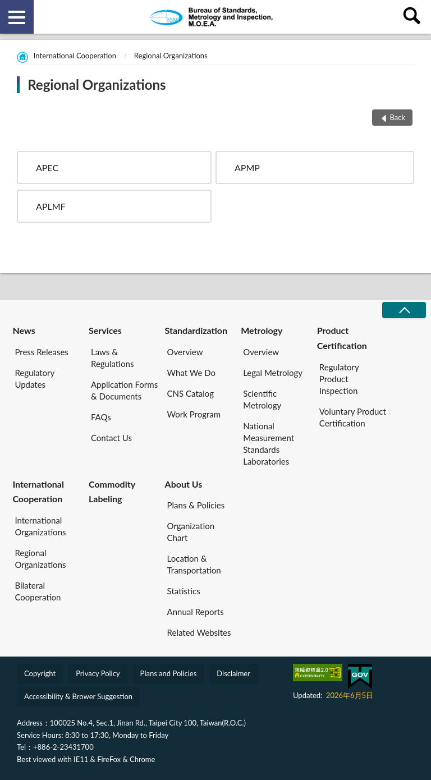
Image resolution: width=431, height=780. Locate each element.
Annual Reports (195, 612)
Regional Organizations (171, 55)
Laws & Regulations (112, 358)
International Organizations (40, 526)
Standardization (196, 330)
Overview (185, 352)
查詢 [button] (414, 17)
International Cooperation (75, 55)
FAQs (101, 417)
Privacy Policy (98, 673)
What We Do (191, 373)
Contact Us (111, 438)
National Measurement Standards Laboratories (268, 443)
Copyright (40, 673)
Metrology (261, 330)
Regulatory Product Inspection (339, 379)
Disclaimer (233, 673)
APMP (247, 167)
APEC (47, 167)
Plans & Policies (196, 505)
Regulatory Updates (34, 378)
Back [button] (397, 117)
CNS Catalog (190, 393)
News (23, 330)
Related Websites (199, 632)
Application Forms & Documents (124, 390)
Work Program (194, 414)
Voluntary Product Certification (352, 417)
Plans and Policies (168, 673)
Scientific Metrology (262, 399)
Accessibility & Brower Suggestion (78, 696)
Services (105, 330)
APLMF (51, 206)
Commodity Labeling (112, 491)
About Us (184, 484)
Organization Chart (191, 532)
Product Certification (342, 337)
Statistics (183, 591)
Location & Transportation (194, 564)
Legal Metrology (272, 373)
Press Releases (41, 352)
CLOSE (404, 310)
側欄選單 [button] (16, 17)
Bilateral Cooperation (38, 591)
